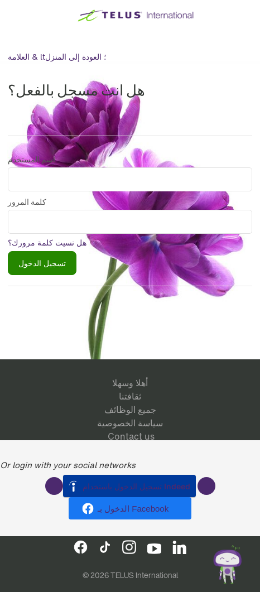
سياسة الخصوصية (130, 423)
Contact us (131, 436)
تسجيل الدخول (42, 263)
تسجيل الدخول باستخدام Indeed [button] (136, 486)
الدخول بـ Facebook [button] (133, 508)
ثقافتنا (130, 396)
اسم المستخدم (31, 159)
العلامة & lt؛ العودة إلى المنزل (57, 56)
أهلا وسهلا (130, 382)
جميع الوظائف (130, 409)
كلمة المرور (27, 202)
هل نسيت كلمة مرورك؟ (47, 242)
